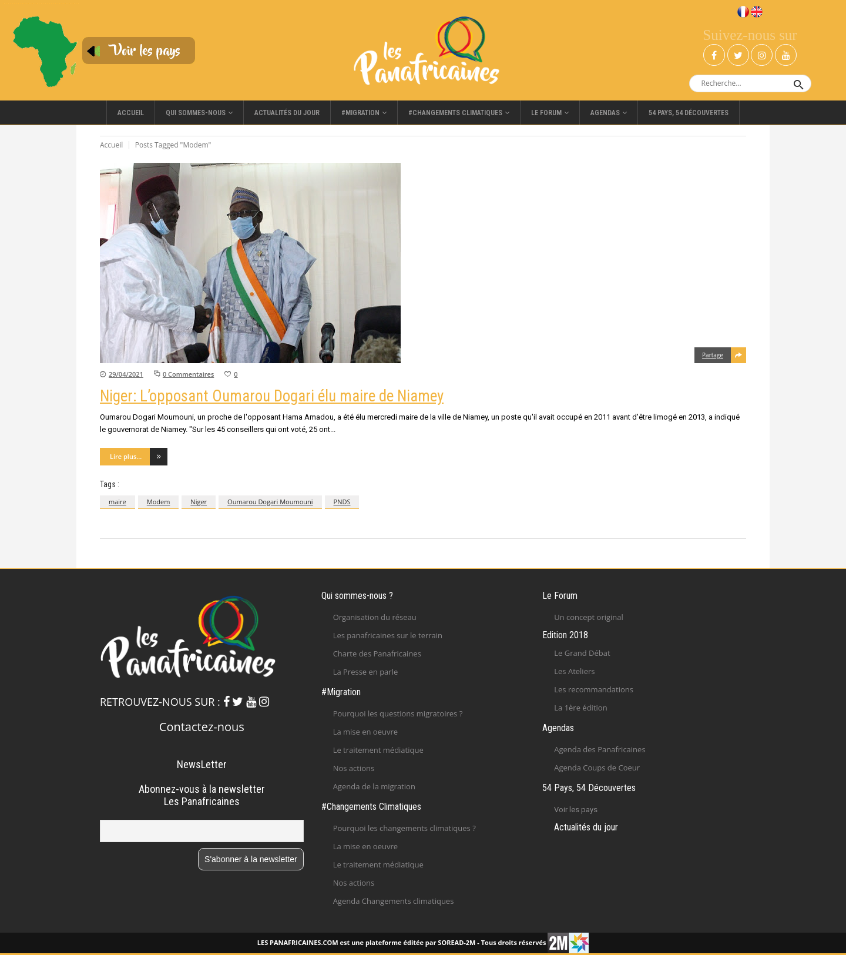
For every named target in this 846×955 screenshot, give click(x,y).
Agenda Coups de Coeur (597, 767)
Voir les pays (575, 809)
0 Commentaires (188, 374)
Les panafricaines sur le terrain (387, 635)
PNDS (342, 501)
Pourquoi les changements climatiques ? (404, 828)
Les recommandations (593, 689)
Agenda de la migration (374, 786)
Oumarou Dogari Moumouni (270, 501)
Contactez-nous (201, 727)
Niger (198, 501)
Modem (158, 501)
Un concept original (588, 617)
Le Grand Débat (582, 653)
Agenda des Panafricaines (599, 749)
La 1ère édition (580, 707)
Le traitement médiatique (378, 750)
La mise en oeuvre (365, 731)
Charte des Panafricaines (377, 653)
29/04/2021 (126, 374)
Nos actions (354, 768)
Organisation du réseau (375, 617)
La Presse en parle (365, 671)
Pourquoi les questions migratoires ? (398, 713)
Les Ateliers (574, 671)
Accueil (111, 145)
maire (117, 501)
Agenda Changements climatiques (393, 901)
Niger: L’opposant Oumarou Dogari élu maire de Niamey (272, 396)
